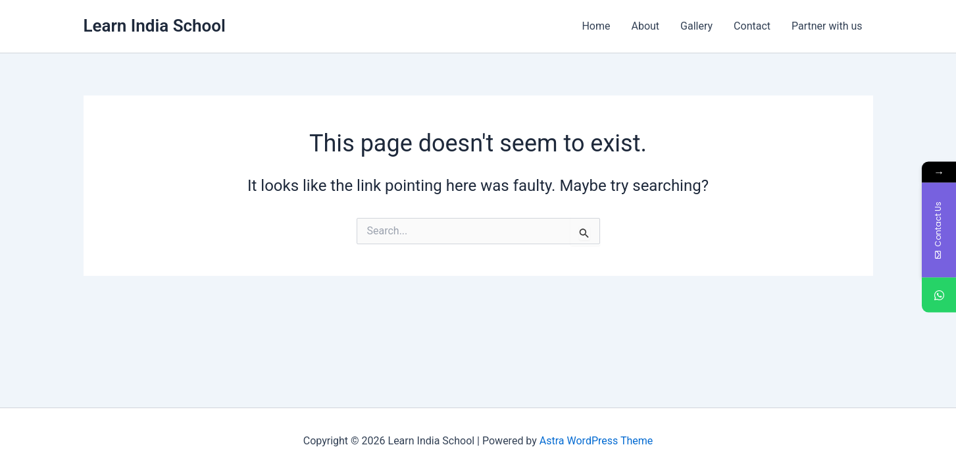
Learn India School (155, 26)
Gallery (696, 26)
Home (596, 26)
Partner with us (827, 26)
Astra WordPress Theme (596, 440)
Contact (752, 26)
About (645, 26)
